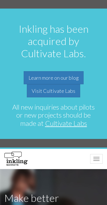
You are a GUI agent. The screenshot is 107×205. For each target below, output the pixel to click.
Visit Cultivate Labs (53, 91)
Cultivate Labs (66, 123)
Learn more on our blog (54, 78)
